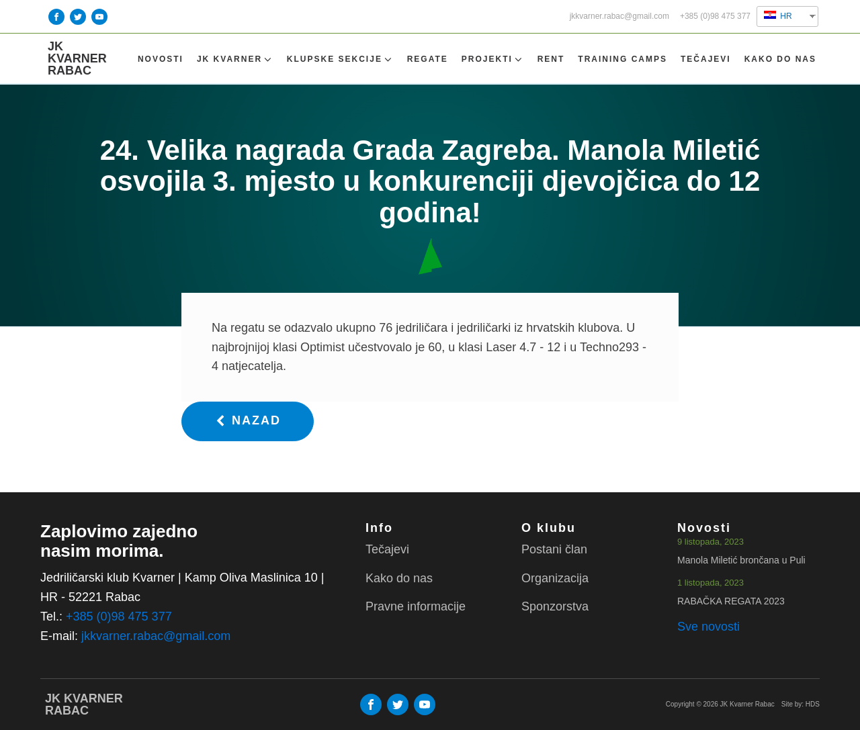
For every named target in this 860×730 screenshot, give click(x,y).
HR (778, 16)
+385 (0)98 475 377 (715, 16)
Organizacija (555, 578)
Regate (427, 59)
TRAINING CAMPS (622, 59)
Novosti (160, 59)
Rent (551, 59)
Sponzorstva (555, 606)
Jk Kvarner (235, 59)
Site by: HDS (800, 704)
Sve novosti (708, 626)
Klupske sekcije (340, 59)
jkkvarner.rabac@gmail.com (619, 16)
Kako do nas (780, 59)
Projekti (493, 59)
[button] (247, 421)
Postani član (554, 549)
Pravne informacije (416, 606)
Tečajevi (706, 59)
